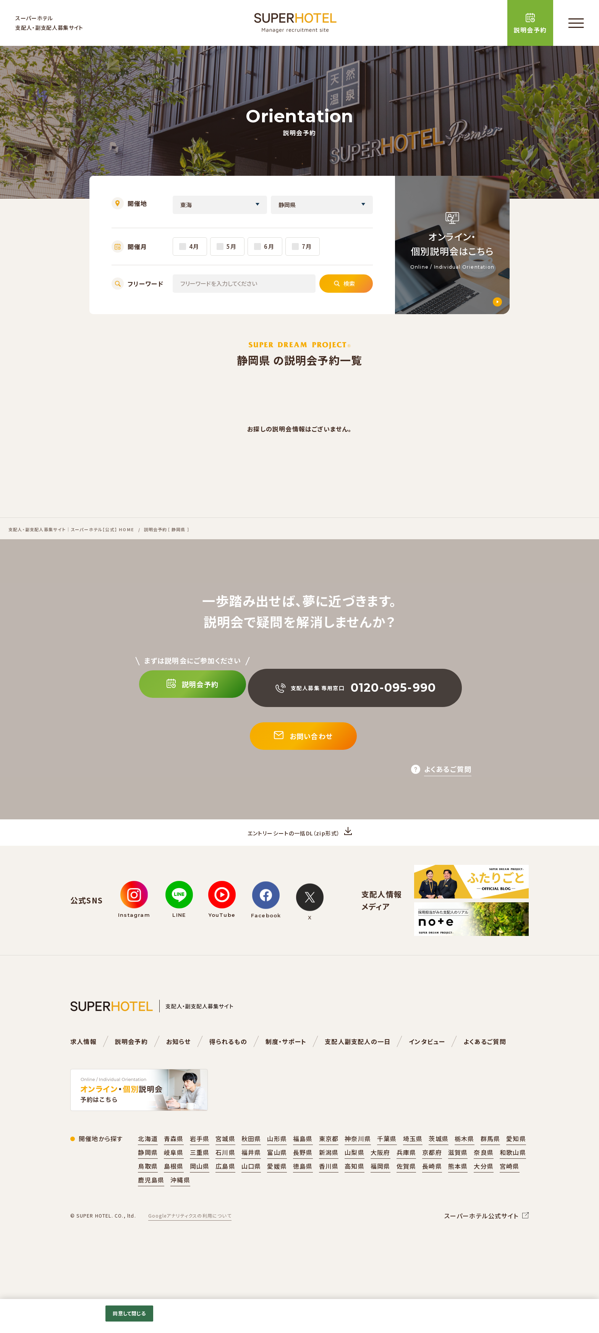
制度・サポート (286, 1064)
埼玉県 (413, 1161)
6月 (269, 246)
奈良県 (484, 1174)
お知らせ (178, 1064)
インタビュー (427, 1064)
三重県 (200, 1174)
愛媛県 (277, 1188)
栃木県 (464, 1161)
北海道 (148, 1161)
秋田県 (251, 1161)
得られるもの (228, 1064)
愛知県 (516, 1161)
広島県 (225, 1188)
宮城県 (225, 1161)
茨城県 (438, 1161)
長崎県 (432, 1188)
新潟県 (329, 1174)
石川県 (225, 1174)
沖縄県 (180, 1202)
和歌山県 (513, 1174)
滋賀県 (458, 1174)
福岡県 (380, 1188)
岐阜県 (174, 1174)
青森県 (174, 1161)
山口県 (251, 1188)
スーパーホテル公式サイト (481, 1238)
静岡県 (148, 1174)
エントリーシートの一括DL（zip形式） (294, 850)
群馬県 (490, 1161)
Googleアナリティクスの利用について (190, 1238)
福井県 (251, 1174)
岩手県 (200, 1161)
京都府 (432, 1174)
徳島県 (303, 1188)
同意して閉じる (129, 1313)
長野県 (303, 1174)
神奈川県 (358, 1161)
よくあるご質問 (484, 1064)
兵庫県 (406, 1174)
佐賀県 (406, 1188)
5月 (231, 246)
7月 (307, 246)
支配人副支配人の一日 (357, 1064)
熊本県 (458, 1188)
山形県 (277, 1161)
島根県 (174, 1188)
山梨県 (354, 1174)
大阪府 (380, 1174)
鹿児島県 (151, 1202)
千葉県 (387, 1161)
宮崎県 (510, 1188)
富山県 (277, 1174)
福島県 (303, 1161)
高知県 (354, 1188)
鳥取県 (148, 1188)
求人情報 (83, 1064)
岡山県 (200, 1188)
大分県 (484, 1188)
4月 (194, 246)
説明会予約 (131, 1064)
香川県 (329, 1188)
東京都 (329, 1161)
